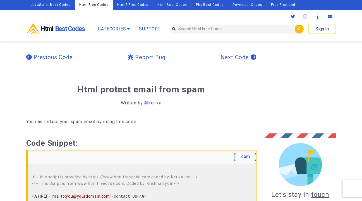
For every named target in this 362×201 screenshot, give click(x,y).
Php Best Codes (210, 5)
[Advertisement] (312, 87)
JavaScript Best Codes (51, 5)
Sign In (322, 29)
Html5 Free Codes (132, 5)
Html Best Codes (172, 5)
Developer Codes (247, 5)
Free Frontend (283, 5)
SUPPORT (149, 29)
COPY (246, 157)
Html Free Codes (93, 5)
